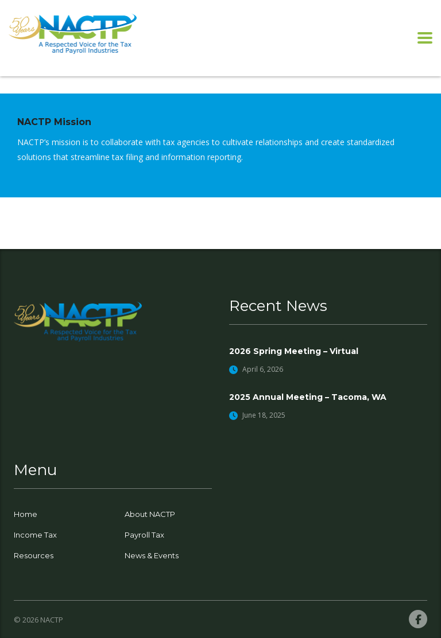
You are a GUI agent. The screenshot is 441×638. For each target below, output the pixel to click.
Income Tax (35, 534)
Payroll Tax (144, 534)
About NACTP (150, 514)
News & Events (152, 555)
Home (25, 514)
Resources (33, 555)
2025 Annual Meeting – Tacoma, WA (307, 397)
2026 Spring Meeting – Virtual (293, 351)
